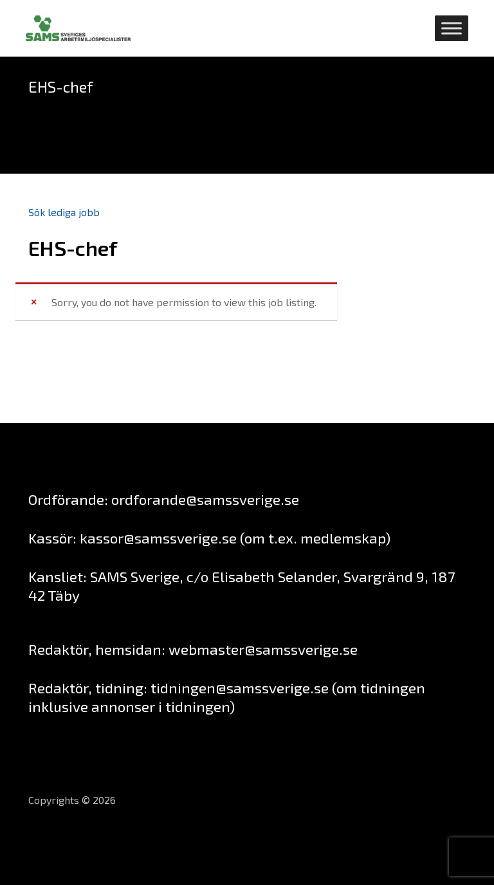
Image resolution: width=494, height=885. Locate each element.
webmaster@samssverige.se (263, 649)
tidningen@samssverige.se (240, 688)
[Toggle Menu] (451, 28)
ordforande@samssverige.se (205, 499)
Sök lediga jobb (64, 212)
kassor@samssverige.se (158, 538)
